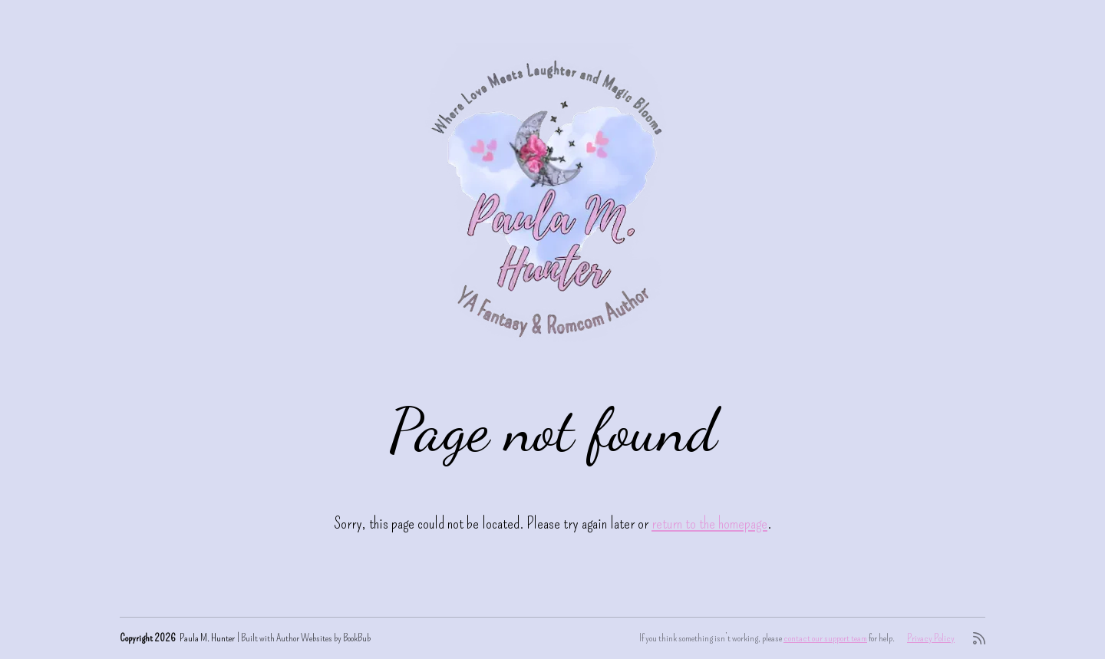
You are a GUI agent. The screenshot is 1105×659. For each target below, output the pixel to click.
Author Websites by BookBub (323, 637)
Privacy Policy (931, 637)
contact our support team (825, 637)
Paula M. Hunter (207, 637)
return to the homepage (709, 522)
